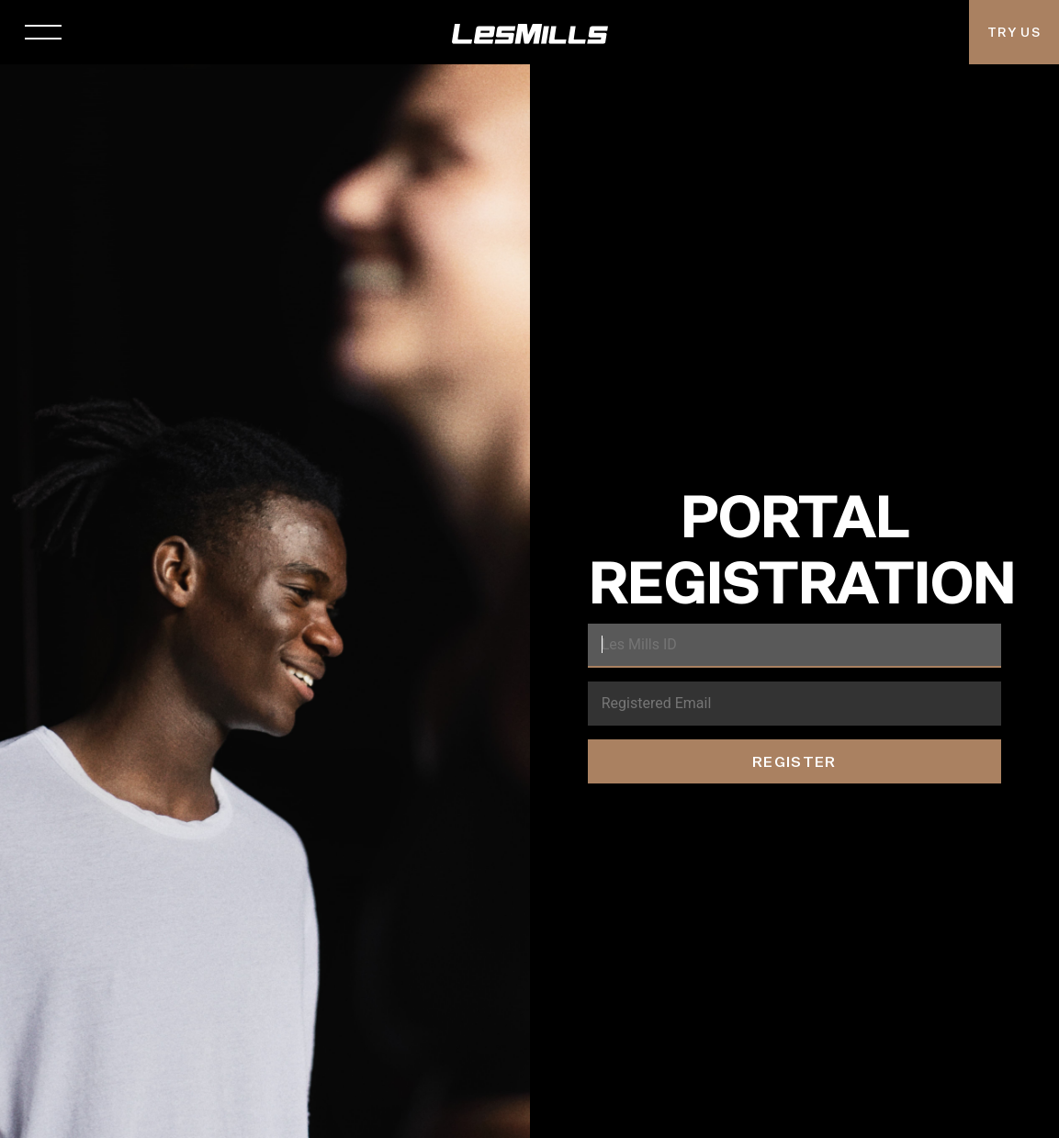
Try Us (1014, 32)
